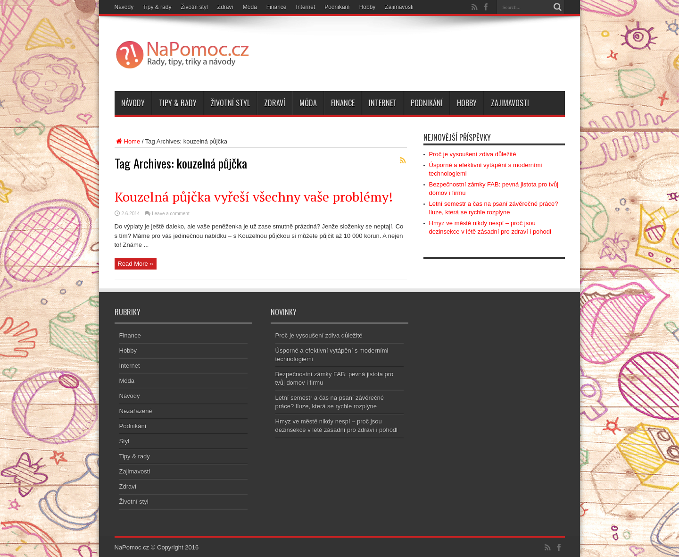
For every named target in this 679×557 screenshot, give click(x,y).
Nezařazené (135, 410)
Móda (250, 7)
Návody (124, 7)
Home (128, 141)
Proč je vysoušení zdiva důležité (472, 154)
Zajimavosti (399, 7)
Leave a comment (171, 213)
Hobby (367, 7)
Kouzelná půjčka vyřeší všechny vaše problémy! (254, 196)
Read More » (135, 263)
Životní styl (194, 7)
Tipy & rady (157, 7)
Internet (305, 7)
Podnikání (336, 7)
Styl (124, 441)
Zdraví (225, 7)
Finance (276, 7)
